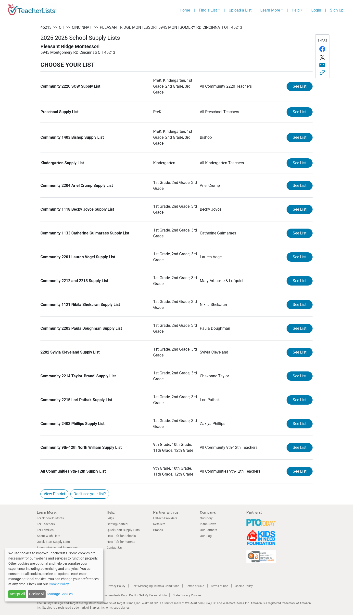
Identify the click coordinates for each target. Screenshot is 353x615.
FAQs (110, 518)
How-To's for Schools (121, 536)
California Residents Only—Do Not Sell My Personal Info (130, 595)
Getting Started (117, 524)
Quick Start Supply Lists (53, 542)
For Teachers (46, 524)
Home (185, 10)
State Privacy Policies (187, 595)
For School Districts (50, 518)
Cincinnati (82, 27)
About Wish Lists (48, 536)
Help (296, 10)
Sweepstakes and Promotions (57, 547)
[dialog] (54, 574)
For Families (45, 530)
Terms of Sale (195, 586)
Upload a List (240, 10)
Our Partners (208, 530)
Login (316, 10)
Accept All (17, 594)
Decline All (36, 594)
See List (299, 86)
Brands (158, 530)
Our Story (206, 518)
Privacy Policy (116, 586)
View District (54, 494)
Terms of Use (219, 586)
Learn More (270, 10)
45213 (45, 27)
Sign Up (336, 10)
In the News (208, 524)
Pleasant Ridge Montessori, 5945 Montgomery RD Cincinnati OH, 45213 (171, 27)
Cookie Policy (244, 586)
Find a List (208, 10)
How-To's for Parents (121, 542)
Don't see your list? (90, 494)
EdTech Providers (165, 518)
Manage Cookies (60, 594)
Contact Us (114, 547)
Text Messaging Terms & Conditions (155, 586)
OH (61, 27)
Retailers (159, 524)
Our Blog (206, 536)
